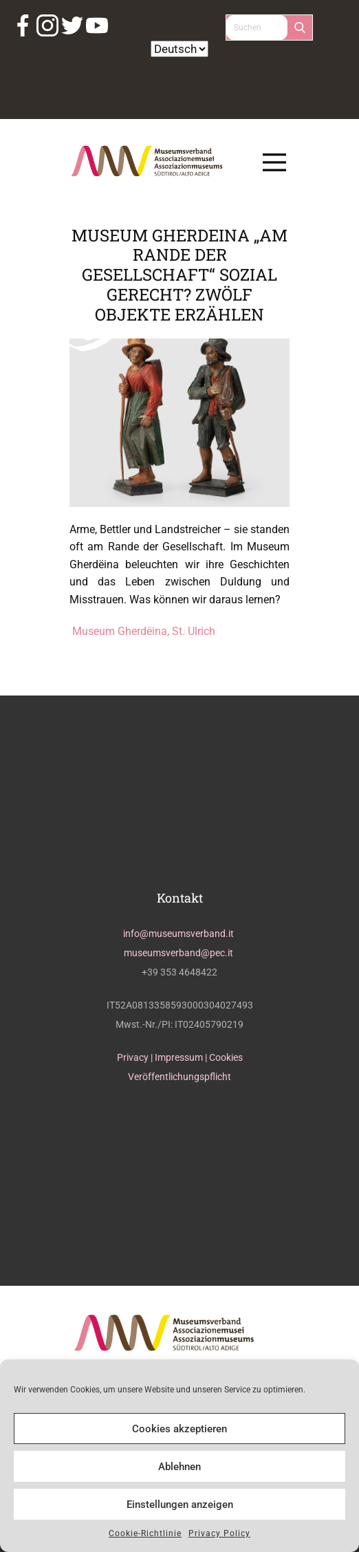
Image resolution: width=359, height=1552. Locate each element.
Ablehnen (179, 1467)
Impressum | (182, 1057)
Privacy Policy (219, 1533)
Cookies (226, 1057)
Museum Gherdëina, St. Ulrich (142, 631)
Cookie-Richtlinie (145, 1533)
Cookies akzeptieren (179, 1429)
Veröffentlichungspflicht (179, 1076)
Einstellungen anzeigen (180, 1504)
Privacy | (136, 1057)
